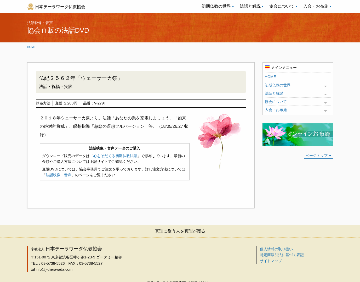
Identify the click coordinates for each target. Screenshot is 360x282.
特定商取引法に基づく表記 (282, 255)
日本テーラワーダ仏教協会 (60, 6)
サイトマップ (271, 261)
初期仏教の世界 (216, 6)
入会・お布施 (315, 6)
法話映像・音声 (58, 175)
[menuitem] (216, 6)
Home (31, 46)
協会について (281, 6)
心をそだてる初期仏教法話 (115, 156)
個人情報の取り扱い (276, 249)
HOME (270, 77)
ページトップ (317, 155)
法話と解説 (250, 6)
